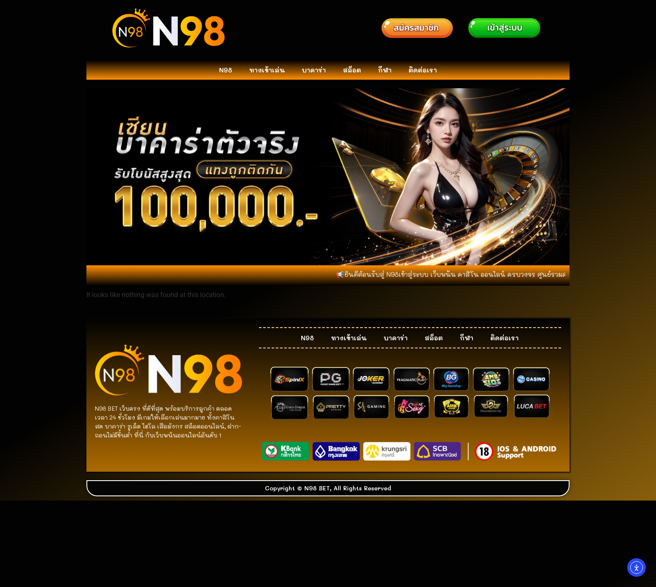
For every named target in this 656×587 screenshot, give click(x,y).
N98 (225, 70)
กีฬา (385, 70)
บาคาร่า (314, 70)
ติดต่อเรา (423, 70)
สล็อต (352, 70)
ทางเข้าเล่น (267, 70)
